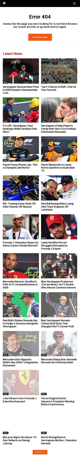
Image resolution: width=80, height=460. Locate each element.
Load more (40, 452)
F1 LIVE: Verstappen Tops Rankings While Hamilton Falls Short (20, 128)
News (6, 82)
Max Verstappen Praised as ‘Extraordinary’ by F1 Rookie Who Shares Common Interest (58, 284)
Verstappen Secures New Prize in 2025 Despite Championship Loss (21, 89)
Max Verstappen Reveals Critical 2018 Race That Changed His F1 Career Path (57, 323)
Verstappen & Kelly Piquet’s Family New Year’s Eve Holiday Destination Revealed (58, 128)
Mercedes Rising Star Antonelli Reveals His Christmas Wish (58, 361)
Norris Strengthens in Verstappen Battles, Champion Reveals (59, 440)
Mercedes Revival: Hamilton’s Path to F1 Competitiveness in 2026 (20, 284)
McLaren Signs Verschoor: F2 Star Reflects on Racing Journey (20, 440)
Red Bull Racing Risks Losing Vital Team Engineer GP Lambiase (57, 206)
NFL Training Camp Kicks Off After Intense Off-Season (19, 205)
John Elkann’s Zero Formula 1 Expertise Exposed (20, 400)
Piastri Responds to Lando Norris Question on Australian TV (58, 167)
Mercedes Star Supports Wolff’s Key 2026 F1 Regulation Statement (20, 362)
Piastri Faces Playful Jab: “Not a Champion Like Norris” (20, 166)
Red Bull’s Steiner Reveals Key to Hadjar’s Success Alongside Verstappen (20, 323)
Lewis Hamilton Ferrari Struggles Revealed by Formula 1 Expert (54, 245)
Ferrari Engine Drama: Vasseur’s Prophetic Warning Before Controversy (57, 401)
